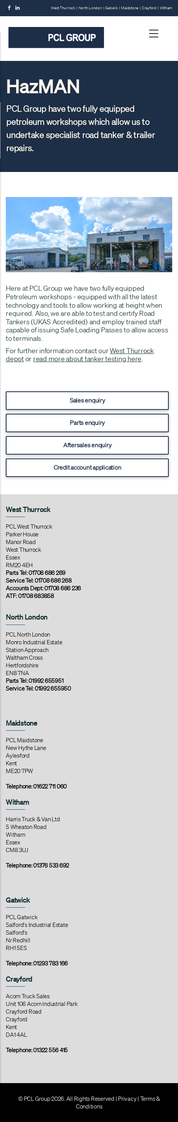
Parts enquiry (87, 422)
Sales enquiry (87, 400)
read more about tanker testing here (87, 358)
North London (90, 8)
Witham (166, 8)
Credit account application (87, 467)
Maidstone (129, 8)
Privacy (127, 1098)
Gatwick (111, 8)
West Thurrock (63, 8)
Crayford (149, 8)
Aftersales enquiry (87, 445)
